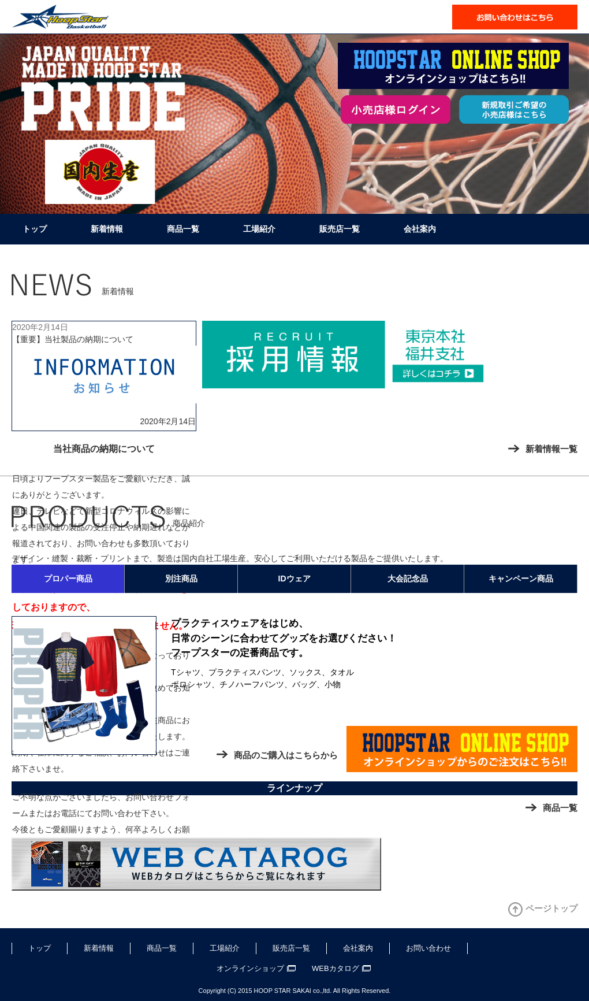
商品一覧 (183, 228)
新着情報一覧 (551, 449)
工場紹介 (259, 228)
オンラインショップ (250, 968)
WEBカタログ (335, 968)
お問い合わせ (428, 948)
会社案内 (420, 228)
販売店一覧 (339, 228)
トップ (35, 228)
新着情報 (107, 228)
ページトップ (551, 908)
